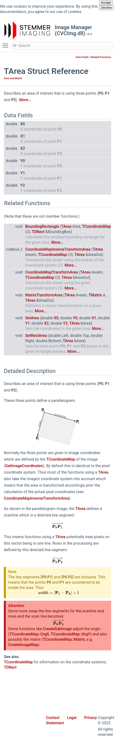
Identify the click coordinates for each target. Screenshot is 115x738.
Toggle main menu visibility (6, 43)
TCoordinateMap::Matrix (64, 639)
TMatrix (95, 295)
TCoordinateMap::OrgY (70, 634)
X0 (56, 318)
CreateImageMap (23, 644)
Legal (71, 717)
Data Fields (82, 57)
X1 (94, 318)
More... (25, 100)
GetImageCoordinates (24, 466)
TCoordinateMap (96, 226)
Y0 (75, 318)
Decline (106, 7)
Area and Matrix (13, 78)
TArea (66, 226)
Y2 (65, 323)
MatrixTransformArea (43, 295)
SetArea (32, 318)
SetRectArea (36, 335)
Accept (106, 2)
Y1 (27, 323)
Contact (53, 717)
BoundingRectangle (42, 226)
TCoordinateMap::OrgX (29, 634)
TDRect (38, 231)
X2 (46, 323)
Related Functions (100, 57)
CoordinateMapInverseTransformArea (58, 249)
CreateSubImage (57, 629)
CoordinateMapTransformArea (51, 272)
